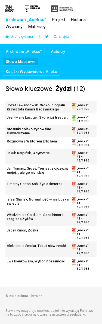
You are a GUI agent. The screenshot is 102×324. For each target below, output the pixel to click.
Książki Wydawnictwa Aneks (31, 71)
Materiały (37, 27)
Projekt (58, 20)
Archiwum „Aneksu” (25, 20)
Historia (78, 20)
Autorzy (58, 51)
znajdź (61, 37)
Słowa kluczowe (20, 61)
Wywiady (14, 27)
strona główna (19, 37)
